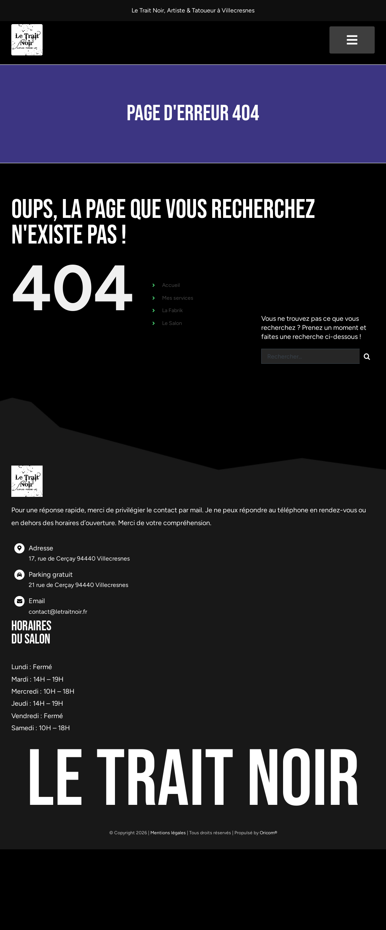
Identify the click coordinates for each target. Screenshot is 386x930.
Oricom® (268, 832)
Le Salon (172, 323)
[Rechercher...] (310, 356)
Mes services (177, 298)
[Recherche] (367, 356)
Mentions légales (168, 832)
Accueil (171, 285)
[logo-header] (27, 27)
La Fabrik (172, 310)
